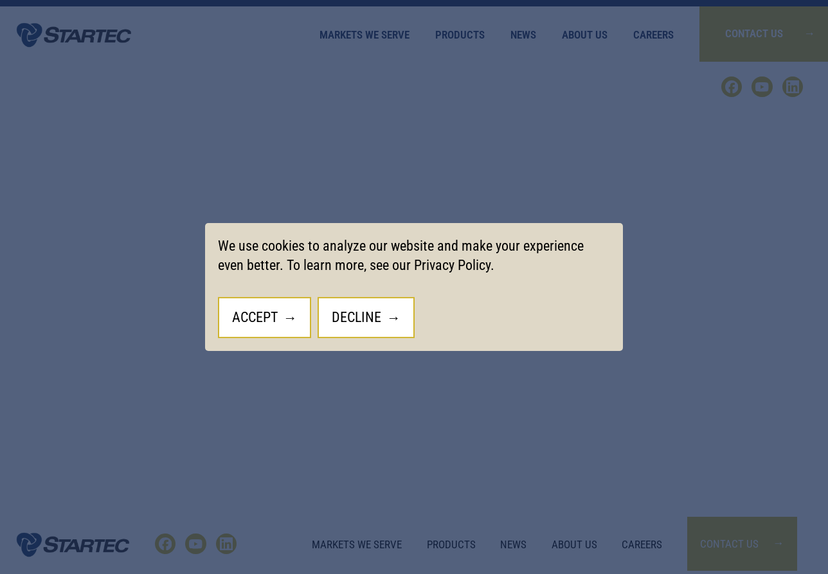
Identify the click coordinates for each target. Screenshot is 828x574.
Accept (255, 317)
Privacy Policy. (454, 265)
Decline (356, 317)
